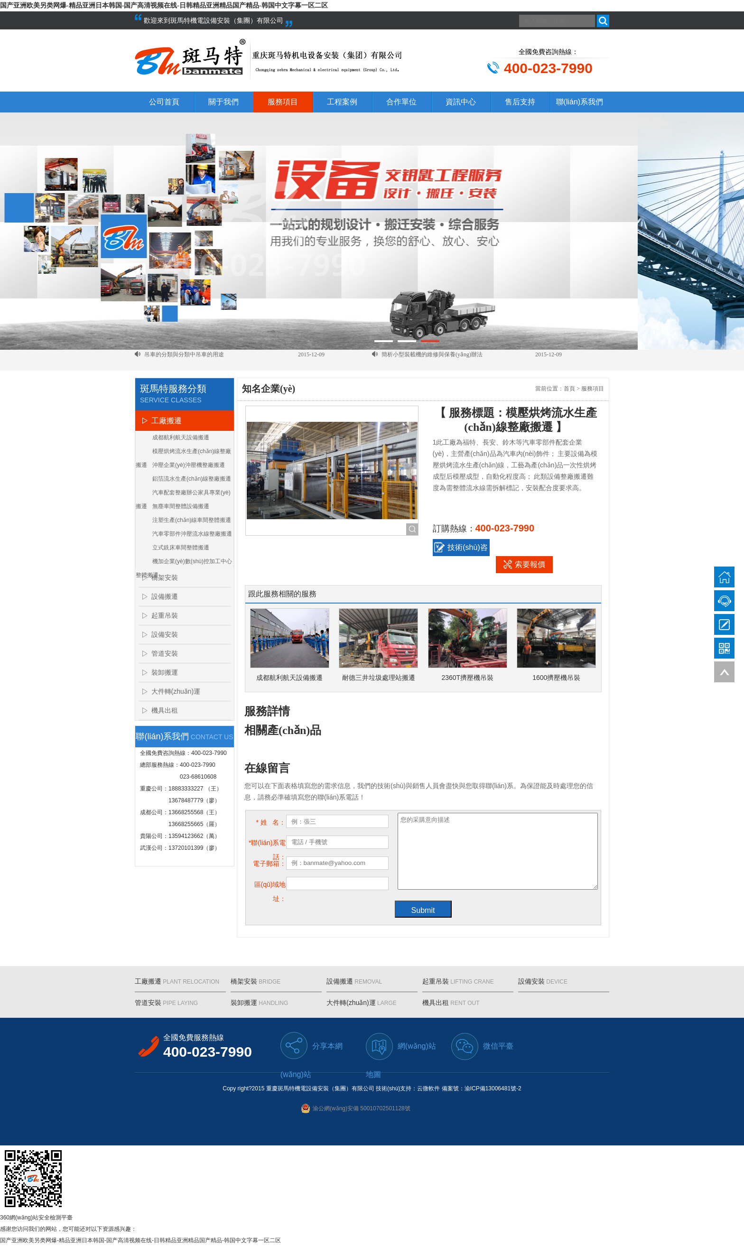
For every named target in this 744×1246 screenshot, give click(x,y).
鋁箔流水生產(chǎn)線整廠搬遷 (191, 478)
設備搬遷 (164, 596)
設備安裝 (164, 634)
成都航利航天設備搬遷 (180, 437)
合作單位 (401, 102)
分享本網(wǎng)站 (311, 1046)
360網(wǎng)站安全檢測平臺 (36, 1217)
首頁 (569, 388)
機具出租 (164, 710)
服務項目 (283, 102)
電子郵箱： (269, 863)
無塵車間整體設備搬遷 (180, 506)
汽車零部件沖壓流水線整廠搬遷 (192, 533)
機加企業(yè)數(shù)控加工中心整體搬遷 (184, 563)
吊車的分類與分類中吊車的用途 (184, 360)
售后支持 (520, 102)
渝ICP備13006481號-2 (493, 1088)
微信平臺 (482, 1046)
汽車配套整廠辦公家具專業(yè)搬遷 (183, 494)
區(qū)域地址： (270, 886)
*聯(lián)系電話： (267, 844)
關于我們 (223, 102)
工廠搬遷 (166, 421)
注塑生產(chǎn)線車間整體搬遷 (191, 520)
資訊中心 (461, 102)
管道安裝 (164, 653)
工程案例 (342, 102)
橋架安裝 (164, 577)
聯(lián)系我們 (580, 102)
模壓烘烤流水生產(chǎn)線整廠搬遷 (183, 453)
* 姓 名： (271, 822)
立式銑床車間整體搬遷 (180, 547)
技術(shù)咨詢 (460, 549)
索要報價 (524, 564)
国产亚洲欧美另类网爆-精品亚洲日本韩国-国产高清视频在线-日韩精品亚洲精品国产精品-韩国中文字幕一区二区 (164, 5)
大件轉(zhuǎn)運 (176, 691)
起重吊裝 (164, 615)
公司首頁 (164, 102)
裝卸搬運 (164, 672)
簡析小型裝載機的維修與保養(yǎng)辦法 (432, 360)
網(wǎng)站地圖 (401, 1046)
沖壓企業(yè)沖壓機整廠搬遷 (188, 465)
